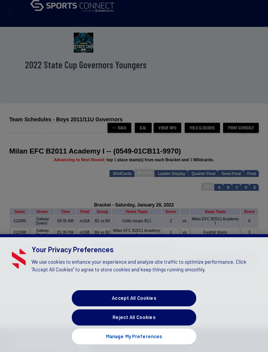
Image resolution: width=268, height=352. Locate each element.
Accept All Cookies (134, 309)
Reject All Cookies (133, 328)
